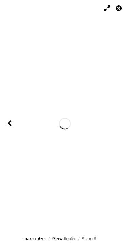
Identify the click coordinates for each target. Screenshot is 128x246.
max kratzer (34, 238)
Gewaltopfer (64, 238)
